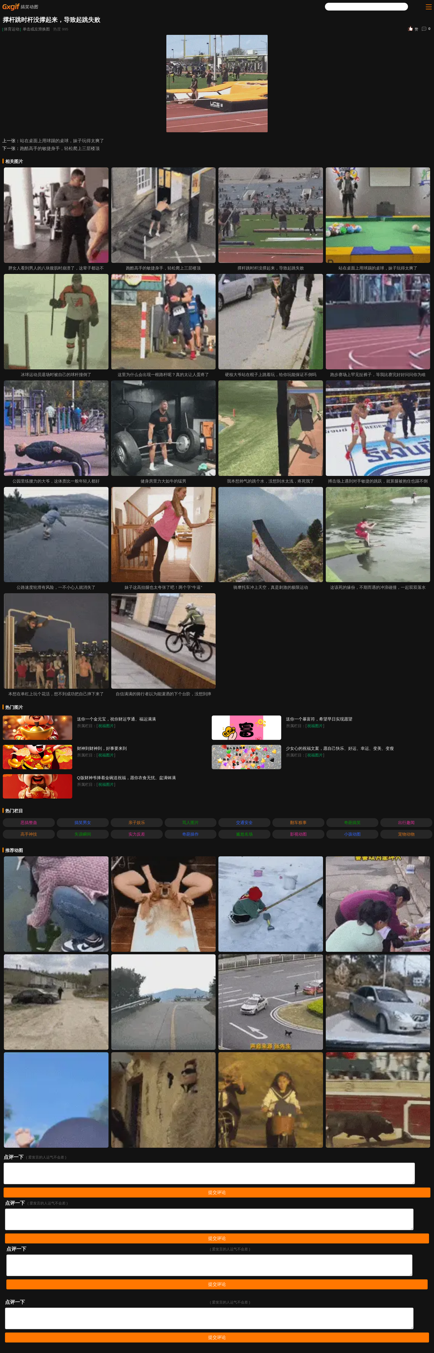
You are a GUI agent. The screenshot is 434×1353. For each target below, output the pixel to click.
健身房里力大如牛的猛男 (163, 481)
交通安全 (244, 822)
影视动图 (298, 834)
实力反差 (136, 834)
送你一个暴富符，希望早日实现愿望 (319, 719)
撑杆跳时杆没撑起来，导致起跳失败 (270, 268)
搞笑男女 (82, 822)
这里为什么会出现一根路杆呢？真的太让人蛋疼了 (163, 374)
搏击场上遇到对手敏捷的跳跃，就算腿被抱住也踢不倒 (378, 481)
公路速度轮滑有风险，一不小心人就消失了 (56, 587)
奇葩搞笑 (352, 822)
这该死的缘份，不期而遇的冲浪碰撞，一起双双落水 (378, 587)
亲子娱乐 (136, 822)
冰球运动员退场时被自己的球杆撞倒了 (56, 374)
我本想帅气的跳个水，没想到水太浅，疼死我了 (270, 481)
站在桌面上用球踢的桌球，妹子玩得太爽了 (62, 140)
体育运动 (11, 29)
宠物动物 (406, 834)
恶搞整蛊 (28, 822)
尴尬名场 (244, 834)
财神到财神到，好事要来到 (102, 748)
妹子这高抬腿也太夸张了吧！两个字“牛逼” (163, 587)
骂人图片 (190, 822)
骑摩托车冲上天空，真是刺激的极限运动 (270, 587)
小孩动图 (352, 834)
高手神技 (28, 834)
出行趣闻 (406, 822)
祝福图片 (106, 726)
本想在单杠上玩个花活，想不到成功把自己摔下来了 (56, 693)
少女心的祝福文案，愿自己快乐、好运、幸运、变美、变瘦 (340, 748)
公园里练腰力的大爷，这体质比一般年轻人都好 (56, 481)
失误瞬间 (82, 834)
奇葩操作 (190, 834)
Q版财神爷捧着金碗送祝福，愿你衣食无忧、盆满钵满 (126, 777)
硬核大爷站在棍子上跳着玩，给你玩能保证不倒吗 (270, 374)
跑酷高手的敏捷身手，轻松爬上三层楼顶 (60, 148)
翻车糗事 (298, 822)
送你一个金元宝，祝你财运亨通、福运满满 (116, 719)
